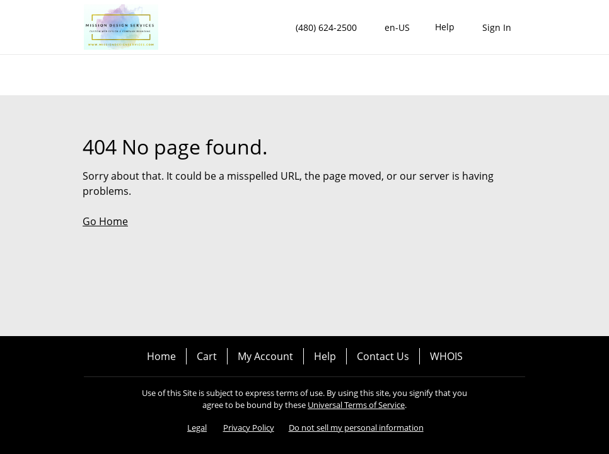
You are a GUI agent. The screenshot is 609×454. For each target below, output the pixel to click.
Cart (207, 356)
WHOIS (446, 356)
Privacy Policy (248, 427)
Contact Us (383, 356)
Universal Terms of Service (356, 404)
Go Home (105, 221)
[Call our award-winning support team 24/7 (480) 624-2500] (445, 27)
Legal (197, 427)
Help (325, 356)
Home (161, 356)
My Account (265, 356)
